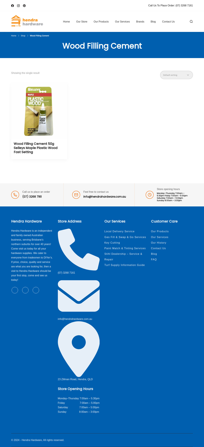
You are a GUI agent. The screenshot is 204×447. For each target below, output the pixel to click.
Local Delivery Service (119, 231)
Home (66, 21)
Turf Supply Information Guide (124, 265)
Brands (140, 21)
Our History (159, 242)
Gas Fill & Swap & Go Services (125, 237)
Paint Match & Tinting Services (125, 248)
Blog (153, 21)
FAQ (154, 259)
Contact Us (168, 21)
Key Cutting (112, 242)
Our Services (122, 21)
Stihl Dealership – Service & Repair (123, 257)
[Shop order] (176, 75)
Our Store (81, 21)
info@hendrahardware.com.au (104, 197)
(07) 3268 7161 (184, 5)
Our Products (101, 21)
